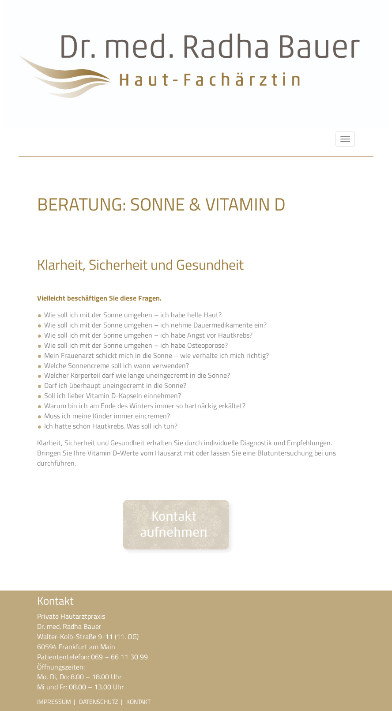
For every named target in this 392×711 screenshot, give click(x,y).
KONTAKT (138, 701)
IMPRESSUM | (58, 701)
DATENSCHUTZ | (102, 701)
